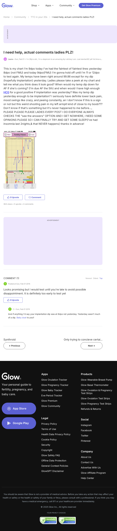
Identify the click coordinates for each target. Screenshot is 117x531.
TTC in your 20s (39, 17)
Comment (35, 197)
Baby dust (21, 317)
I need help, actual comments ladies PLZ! (73, 17)
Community (20, 17)
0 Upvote (13, 197)
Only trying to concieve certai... (83, 339)
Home (6, 17)
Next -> (91, 345)
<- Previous (14, 345)
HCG (6, 92)
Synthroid (9, 339)
